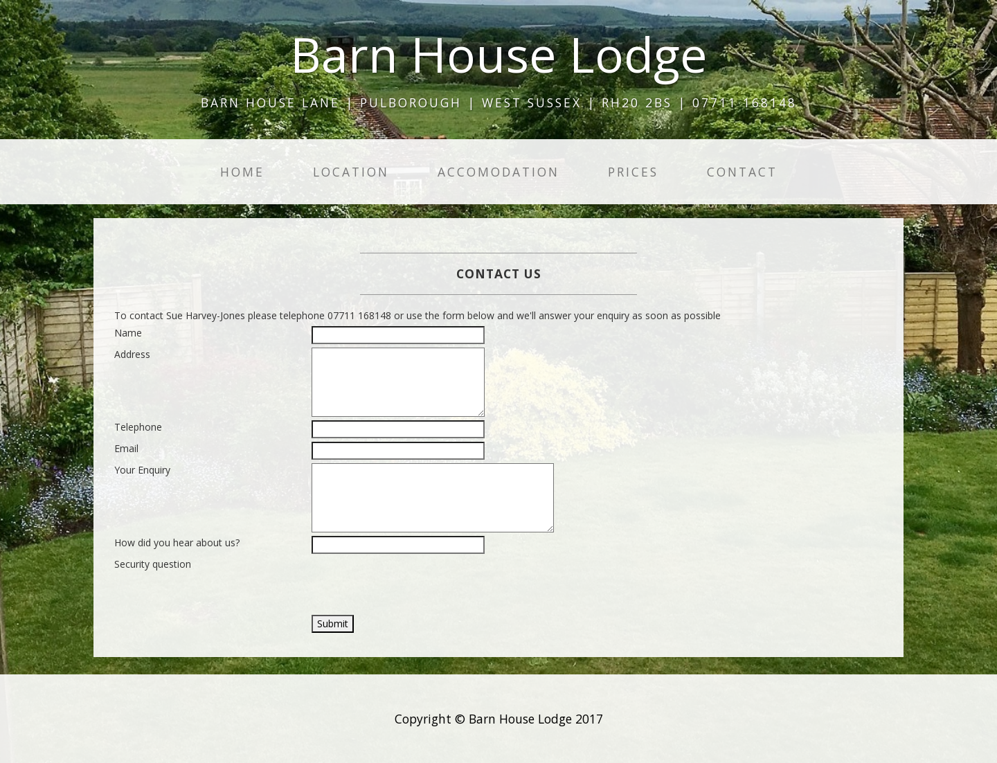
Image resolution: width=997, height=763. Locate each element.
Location (351, 171)
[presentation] (417, 584)
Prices (633, 171)
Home (242, 171)
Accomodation (498, 171)
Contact (742, 171)
